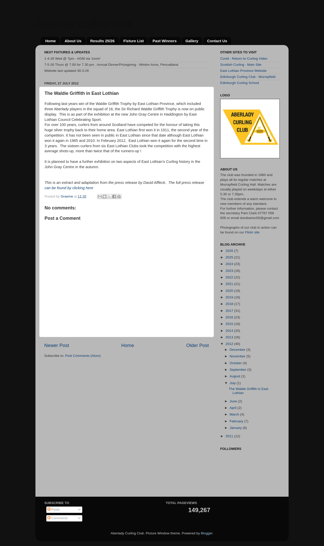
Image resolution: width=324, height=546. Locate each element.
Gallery (192, 41)
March (235, 414)
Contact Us (217, 41)
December (238, 350)
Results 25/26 (102, 41)
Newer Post (56, 345)
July (233, 383)
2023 (230, 271)
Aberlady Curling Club (83, 23)
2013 (230, 337)
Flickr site (252, 232)
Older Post (197, 345)
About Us (73, 41)
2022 (230, 277)
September (238, 370)
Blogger (206, 533)
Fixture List (133, 41)
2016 (230, 317)
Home (50, 41)
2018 (230, 304)
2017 (230, 311)
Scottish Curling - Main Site (240, 65)
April (233, 408)
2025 (230, 257)
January (236, 428)
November (238, 356)
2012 (230, 344)
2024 (230, 264)
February (237, 421)
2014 (230, 331)
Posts (53, 509)
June (234, 401)
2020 (230, 291)
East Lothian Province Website (243, 71)
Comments (57, 518)
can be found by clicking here (69, 188)
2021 (230, 284)
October (236, 363)
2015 (230, 324)
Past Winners (165, 41)
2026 (230, 251)
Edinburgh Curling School (239, 83)
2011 (230, 436)
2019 (230, 297)
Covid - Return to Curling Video (244, 58)
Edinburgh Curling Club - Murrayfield (247, 77)
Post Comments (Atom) (83, 356)
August (235, 376)
